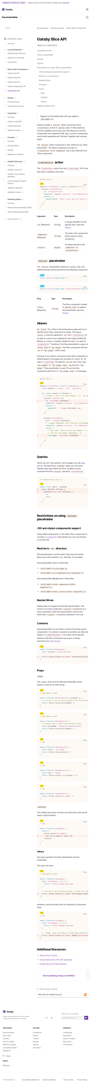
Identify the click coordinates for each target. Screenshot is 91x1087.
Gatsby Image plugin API (17, 86)
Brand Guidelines (49, 1080)
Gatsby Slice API (14, 91)
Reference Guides (57, 28)
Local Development (14, 50)
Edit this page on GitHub (47, 989)
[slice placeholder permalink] (36, 261)
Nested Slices (44, 80)
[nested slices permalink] (36, 600)
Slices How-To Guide (48, 955)
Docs (7, 28)
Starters (36, 1045)
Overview (11, 44)
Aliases (40, 59)
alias (43, 93)
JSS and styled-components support (54, 72)
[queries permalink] (36, 457)
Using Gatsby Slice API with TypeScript (56, 960)
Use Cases (37, 1048)
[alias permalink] (36, 676)
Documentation (10, 17)
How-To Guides (8, 1042)
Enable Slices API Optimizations (53, 964)
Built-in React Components (76, 28)
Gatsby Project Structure (16, 53)
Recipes (36, 1042)
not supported (51, 537)
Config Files (11, 113)
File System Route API (16, 106)
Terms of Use (68, 1080)
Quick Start (7, 1036)
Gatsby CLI (7, 1051)
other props (54, 641)
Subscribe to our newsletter (70, 1014)
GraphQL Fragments (15, 188)
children (44, 97)
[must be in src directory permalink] (36, 548)
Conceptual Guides (10, 1048)
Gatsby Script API (14, 78)
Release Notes (13, 219)
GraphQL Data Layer (14, 161)
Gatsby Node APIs (14, 126)
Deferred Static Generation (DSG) (20, 208)
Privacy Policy (82, 1080)
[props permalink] (36, 670)
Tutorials (6, 1039)
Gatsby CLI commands (16, 58)
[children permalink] (36, 807)
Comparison (37, 1032)
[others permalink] (36, 851)
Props (41, 89)
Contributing (67, 1032)
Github (7, 1056)
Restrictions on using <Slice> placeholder (54, 68)
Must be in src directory (49, 76)
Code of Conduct (69, 1039)
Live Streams (68, 1045)
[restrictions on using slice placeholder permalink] (36, 516)
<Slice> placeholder (45, 55)
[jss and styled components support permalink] (36, 528)
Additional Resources (46, 106)
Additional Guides (16, 130)
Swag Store (67, 1036)
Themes (36, 1039)
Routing (10, 98)
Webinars (6, 1065)
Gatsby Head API (14, 82)
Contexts (42, 85)
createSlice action (44, 51)
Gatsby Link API (13, 73)
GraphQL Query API (15, 170)
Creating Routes (13, 102)
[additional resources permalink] (36, 949)
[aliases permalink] (36, 323)
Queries (40, 63)
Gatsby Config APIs (15, 122)
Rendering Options (14, 199)
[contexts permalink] (36, 623)
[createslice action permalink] (36, 162)
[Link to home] (7, 9)
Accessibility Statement (30, 1080)
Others (43, 102)
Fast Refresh (12, 62)
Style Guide (67, 1042)
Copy (85, 185)
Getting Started (13, 146)
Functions (11, 137)
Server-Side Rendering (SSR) (18, 212)
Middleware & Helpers (16, 154)
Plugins (35, 1036)
